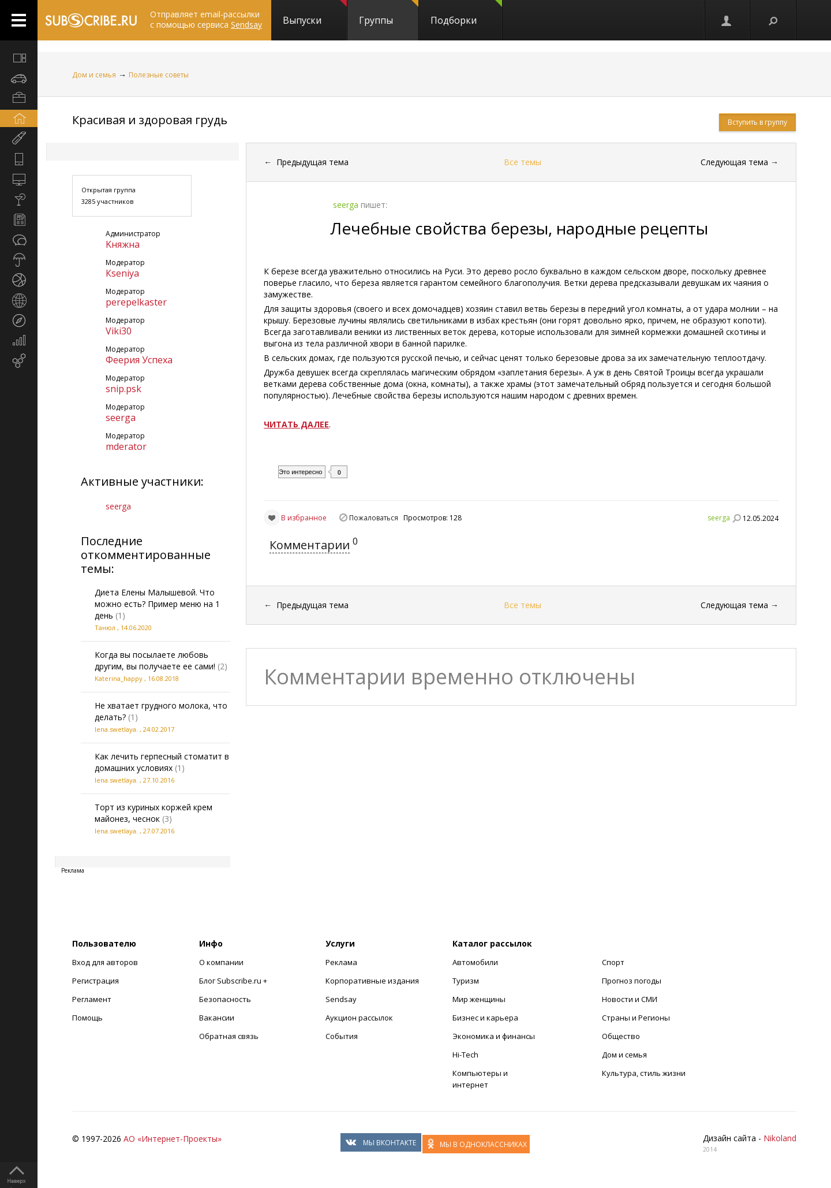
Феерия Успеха (139, 359)
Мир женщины (479, 999)
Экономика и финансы (493, 1036)
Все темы (522, 162)
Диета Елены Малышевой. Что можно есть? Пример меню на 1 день (157, 604)
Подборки (466, 13)
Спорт (613, 962)
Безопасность (225, 999)
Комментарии (309, 545)
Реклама (341, 962)
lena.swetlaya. (116, 729)
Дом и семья (94, 75)
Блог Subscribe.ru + (234, 980)
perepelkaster (136, 302)
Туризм (465, 980)
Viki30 (119, 331)
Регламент (91, 999)
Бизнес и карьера (485, 1017)
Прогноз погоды (631, 980)
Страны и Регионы (636, 1017)
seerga (121, 417)
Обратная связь (229, 1036)
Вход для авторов (105, 962)
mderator (126, 446)
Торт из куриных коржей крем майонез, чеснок (153, 813)
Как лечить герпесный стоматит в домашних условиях (162, 762)
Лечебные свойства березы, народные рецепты (519, 228)
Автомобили (475, 962)
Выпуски (315, 13)
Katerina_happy (119, 678)
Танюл (105, 627)
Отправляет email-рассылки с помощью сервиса (206, 19)
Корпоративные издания (372, 980)
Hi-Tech (465, 1054)
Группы (388, 13)
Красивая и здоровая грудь (149, 120)
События (341, 1036)
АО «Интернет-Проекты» (172, 1138)
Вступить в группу (757, 122)
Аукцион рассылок (359, 1017)
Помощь (87, 1017)
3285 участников (107, 201)
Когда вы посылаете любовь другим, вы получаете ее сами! (155, 660)
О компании (221, 962)
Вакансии (216, 1017)
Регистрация (95, 980)
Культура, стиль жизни (644, 1073)
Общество (621, 1036)
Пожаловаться (373, 518)
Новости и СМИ (629, 999)
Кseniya (122, 273)
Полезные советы (159, 75)
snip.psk (123, 388)
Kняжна (123, 244)
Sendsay (341, 999)
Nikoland (779, 1138)
